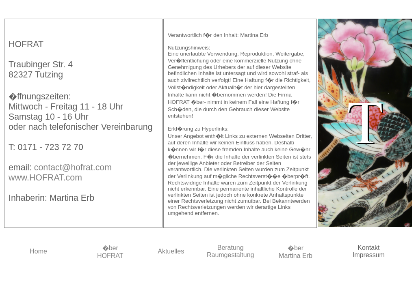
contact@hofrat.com (73, 167)
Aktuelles (171, 251)
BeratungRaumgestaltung (230, 251)
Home (38, 251)
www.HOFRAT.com (45, 177)
